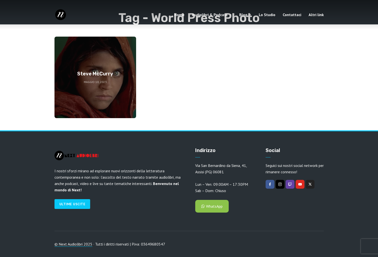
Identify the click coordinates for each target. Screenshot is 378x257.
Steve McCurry (95, 74)
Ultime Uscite (72, 204)
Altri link (316, 14)
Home (179, 14)
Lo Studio (267, 14)
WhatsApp (212, 206)
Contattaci (292, 14)
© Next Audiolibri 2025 (73, 244)
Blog (243, 14)
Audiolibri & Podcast (210, 14)
